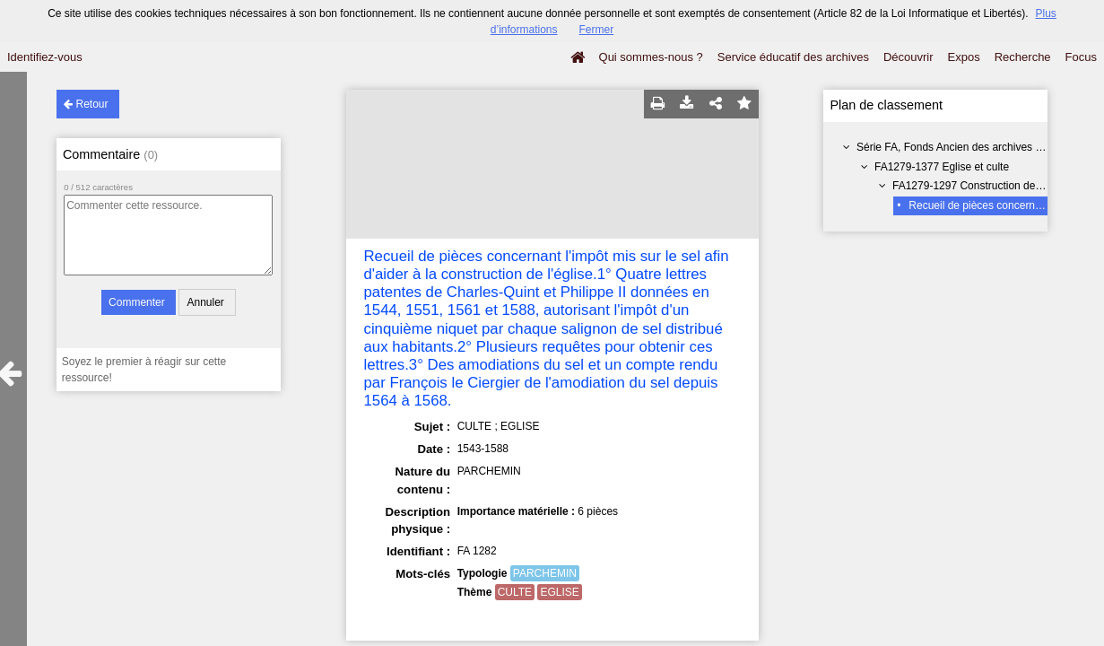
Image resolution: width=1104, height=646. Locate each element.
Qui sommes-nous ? (651, 57)
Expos (964, 57)
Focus (1081, 57)
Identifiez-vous (45, 57)
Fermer (596, 29)
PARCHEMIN (545, 573)
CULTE (515, 592)
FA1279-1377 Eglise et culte (941, 167)
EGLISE (559, 592)
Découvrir (908, 57)
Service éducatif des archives (793, 57)
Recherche (1023, 57)
